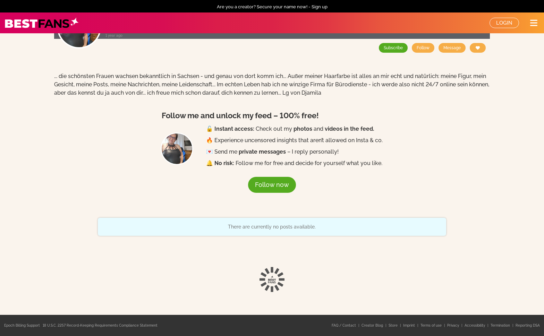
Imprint (409, 325)
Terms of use (431, 325)
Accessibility (475, 325)
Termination (501, 325)
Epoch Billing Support (22, 325)
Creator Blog (373, 325)
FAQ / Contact (344, 325)
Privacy (453, 325)
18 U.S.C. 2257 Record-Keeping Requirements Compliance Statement (100, 325)
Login (504, 23)
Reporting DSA (528, 325)
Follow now (272, 184)
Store (394, 325)
